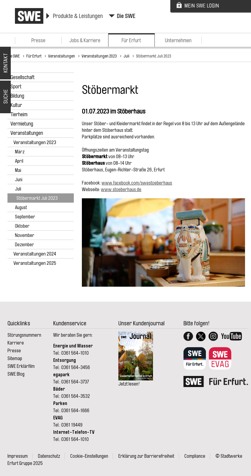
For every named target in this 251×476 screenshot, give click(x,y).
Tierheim (18, 114)
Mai (18, 170)
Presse (38, 40)
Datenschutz (49, 456)
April (19, 161)
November (24, 235)
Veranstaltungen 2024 (34, 254)
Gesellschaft (22, 77)
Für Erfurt (131, 40)
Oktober (22, 226)
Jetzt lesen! (129, 384)
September (25, 217)
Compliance (194, 456)
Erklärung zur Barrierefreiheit (146, 456)
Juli (126, 56)
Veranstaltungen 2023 (99, 56)
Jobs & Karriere (84, 40)
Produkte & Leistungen (78, 16)
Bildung (17, 96)
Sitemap (14, 358)
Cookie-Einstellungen (89, 456)
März (20, 152)
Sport (16, 87)
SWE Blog (16, 374)
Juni (18, 179)
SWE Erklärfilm (21, 366)
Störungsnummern (24, 335)
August (21, 207)
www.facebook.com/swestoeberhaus (137, 183)
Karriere (15, 343)
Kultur (16, 105)
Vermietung (21, 124)
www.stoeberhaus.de (121, 189)
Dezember (24, 244)
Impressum (17, 456)
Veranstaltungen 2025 (34, 263)
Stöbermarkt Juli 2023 (153, 56)
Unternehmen (178, 40)
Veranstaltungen (61, 56)
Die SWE (126, 16)
